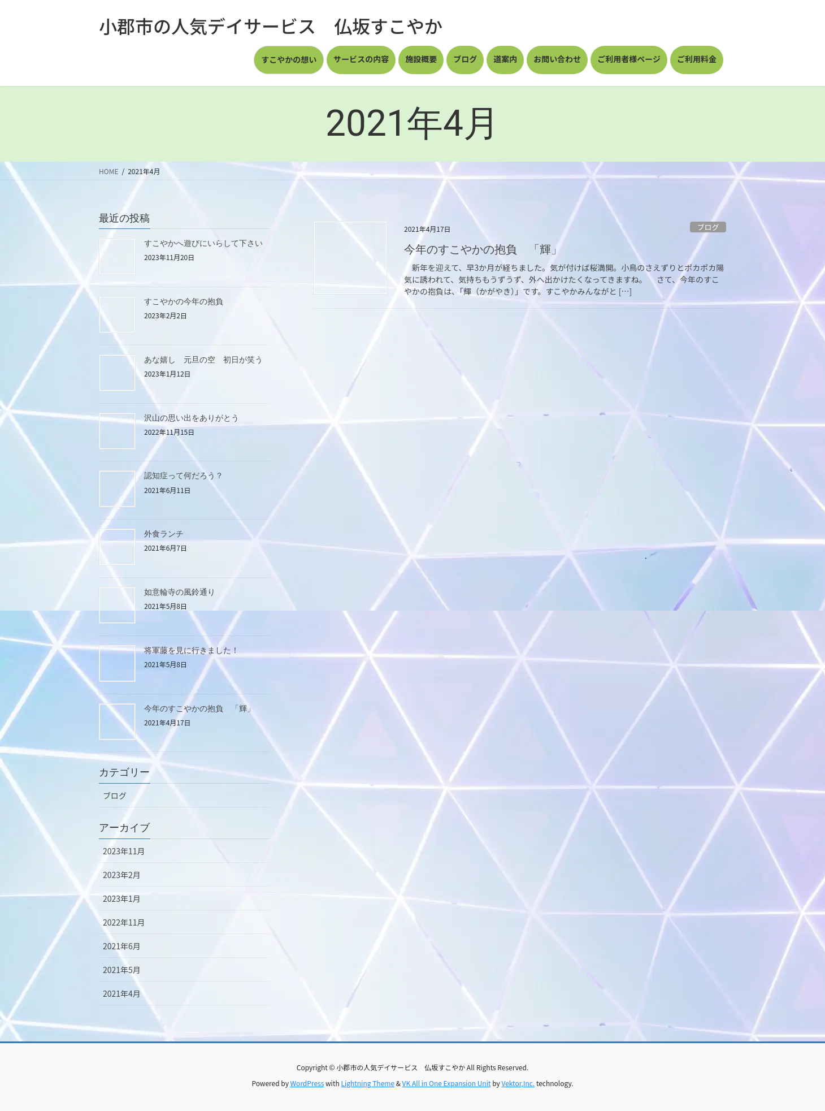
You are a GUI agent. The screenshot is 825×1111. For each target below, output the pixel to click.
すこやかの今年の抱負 (183, 301)
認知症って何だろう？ (183, 475)
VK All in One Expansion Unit (446, 1083)
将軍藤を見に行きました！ (191, 650)
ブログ (708, 227)
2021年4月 (122, 993)
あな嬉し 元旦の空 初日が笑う (203, 359)
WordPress (307, 1083)
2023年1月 (122, 898)
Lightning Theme (367, 1083)
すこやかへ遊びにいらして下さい (203, 243)
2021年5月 (122, 969)
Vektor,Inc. (518, 1083)
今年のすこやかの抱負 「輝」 (483, 249)
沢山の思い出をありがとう (191, 417)
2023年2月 (122, 874)
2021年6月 (122, 946)
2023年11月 (124, 851)
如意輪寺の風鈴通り (179, 591)
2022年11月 (124, 922)
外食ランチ (164, 533)
